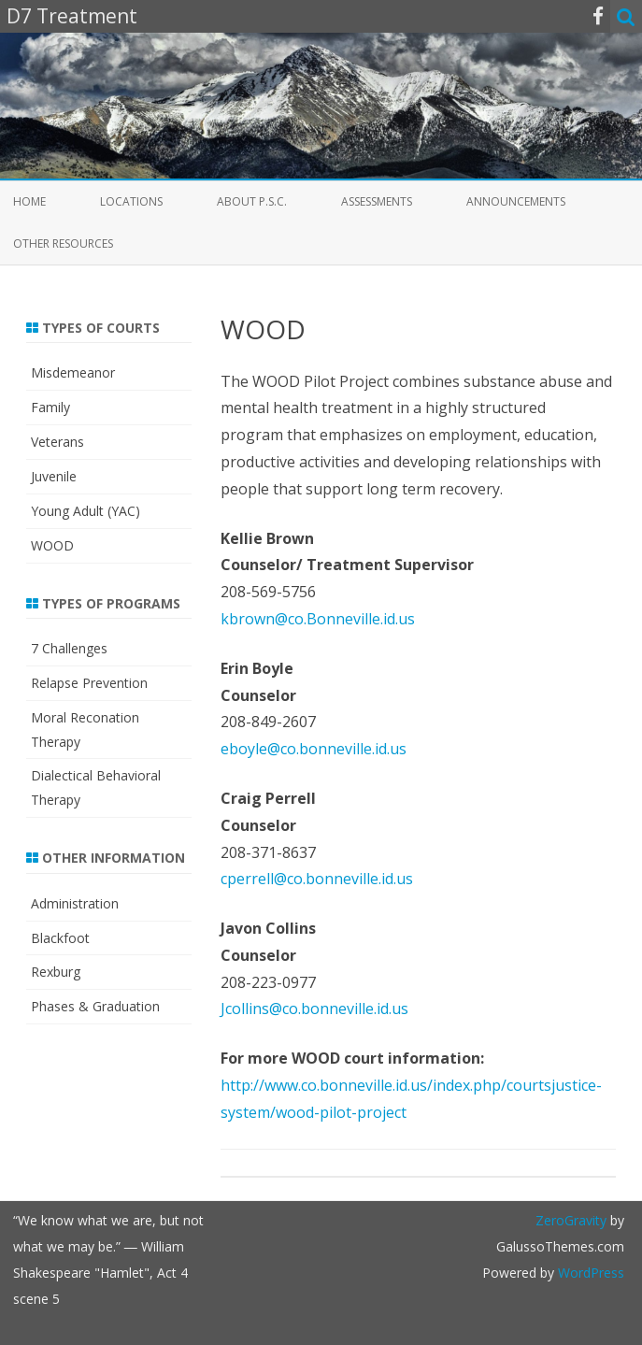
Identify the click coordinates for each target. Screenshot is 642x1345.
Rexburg (55, 971)
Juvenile (54, 476)
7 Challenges (69, 648)
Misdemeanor (73, 372)
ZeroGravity (570, 1220)
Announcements (515, 201)
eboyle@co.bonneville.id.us (314, 748)
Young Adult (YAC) (85, 511)
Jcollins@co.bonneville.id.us (314, 1008)
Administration (75, 903)
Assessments (376, 201)
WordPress (589, 1272)
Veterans (57, 442)
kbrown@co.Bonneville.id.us (318, 618)
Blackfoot (60, 938)
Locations (131, 201)
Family (50, 407)
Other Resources (63, 243)
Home (29, 201)
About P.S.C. (252, 201)
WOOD (52, 545)
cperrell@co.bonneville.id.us (317, 878)
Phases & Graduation (95, 1006)
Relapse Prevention (89, 683)
